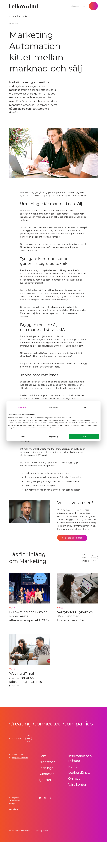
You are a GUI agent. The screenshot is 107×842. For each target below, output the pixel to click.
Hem (42, 756)
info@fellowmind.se (20, 758)
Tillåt (84, 437)
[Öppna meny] (93, 6)
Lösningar (47, 768)
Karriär (73, 767)
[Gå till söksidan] (84, 6)
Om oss (74, 778)
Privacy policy (42, 831)
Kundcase (46, 774)
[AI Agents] (75, 5)
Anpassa (53, 437)
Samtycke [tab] (22, 407)
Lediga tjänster (80, 773)
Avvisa (22, 437)
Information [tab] (53, 407)
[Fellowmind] (24, 6)
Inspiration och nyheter (80, 758)
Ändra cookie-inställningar (20, 831)
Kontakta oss (14, 809)
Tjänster (45, 780)
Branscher (47, 762)
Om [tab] (84, 407)
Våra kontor (77, 784)
